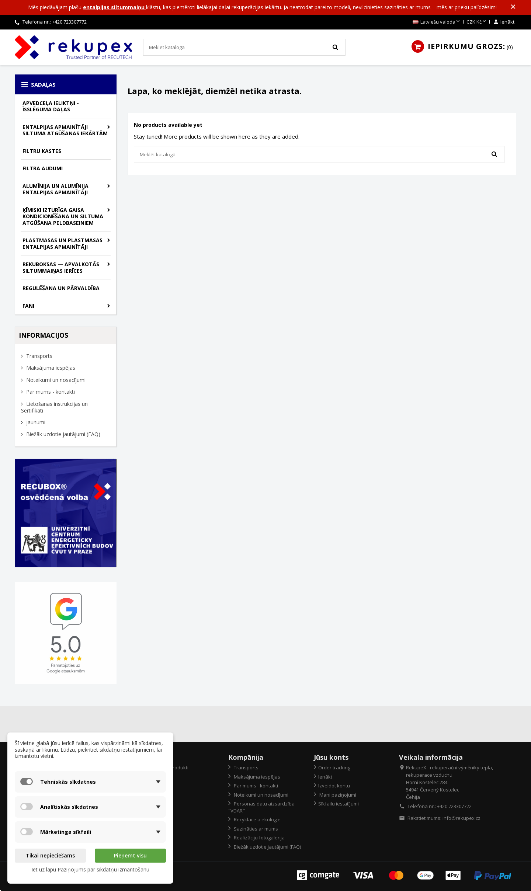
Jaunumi (35, 422)
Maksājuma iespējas (50, 367)
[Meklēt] (244, 47)
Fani (28, 305)
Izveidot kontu (334, 785)
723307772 (75, 21)
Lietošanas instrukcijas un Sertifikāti (54, 407)
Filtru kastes (41, 150)
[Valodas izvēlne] (437, 22)
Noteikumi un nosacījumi (55, 379)
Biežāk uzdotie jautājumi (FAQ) (62, 434)
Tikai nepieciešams (50, 855)
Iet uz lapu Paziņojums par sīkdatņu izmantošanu (90, 869)
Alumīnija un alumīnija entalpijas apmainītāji (55, 189)
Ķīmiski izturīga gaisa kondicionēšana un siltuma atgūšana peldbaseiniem (62, 216)
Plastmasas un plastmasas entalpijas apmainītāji (62, 243)
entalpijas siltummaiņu (114, 7)
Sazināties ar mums (255, 828)
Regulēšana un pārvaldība (61, 288)
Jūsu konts (331, 757)
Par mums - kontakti (50, 391)
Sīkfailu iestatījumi (338, 803)
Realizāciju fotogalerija (259, 837)
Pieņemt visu (130, 855)
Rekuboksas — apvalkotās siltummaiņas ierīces (60, 267)
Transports (38, 355)
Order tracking (334, 767)
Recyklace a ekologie (257, 819)
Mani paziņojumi (337, 794)
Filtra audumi (42, 168)
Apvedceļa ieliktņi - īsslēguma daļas (50, 106)
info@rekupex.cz (461, 818)
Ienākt (325, 776)
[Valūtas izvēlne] (476, 22)
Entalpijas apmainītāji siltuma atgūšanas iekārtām (65, 130)
